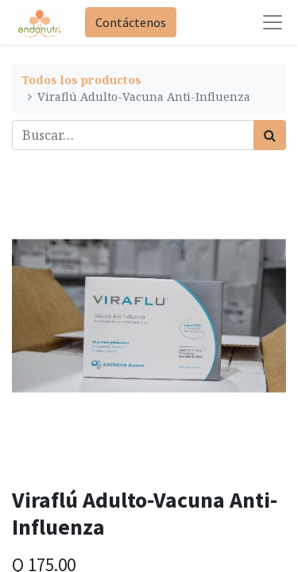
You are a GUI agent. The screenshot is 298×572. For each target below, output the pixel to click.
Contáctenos (130, 22)
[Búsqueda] (269, 135)
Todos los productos (81, 79)
